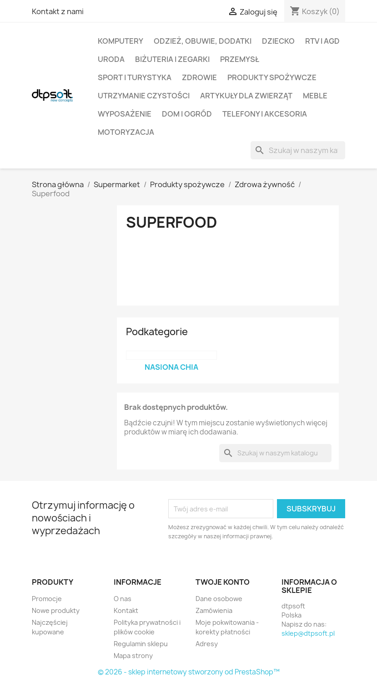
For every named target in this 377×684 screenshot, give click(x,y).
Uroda (111, 59)
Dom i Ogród (187, 114)
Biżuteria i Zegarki (172, 59)
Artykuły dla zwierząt (246, 96)
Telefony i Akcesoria (264, 114)
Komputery (120, 41)
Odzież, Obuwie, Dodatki (202, 41)
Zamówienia (214, 610)
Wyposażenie (124, 114)
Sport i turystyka (134, 77)
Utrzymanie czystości (144, 96)
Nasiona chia (171, 367)
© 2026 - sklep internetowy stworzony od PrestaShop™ (189, 672)
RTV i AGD (322, 41)
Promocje (47, 598)
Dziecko (278, 41)
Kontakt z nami (58, 11)
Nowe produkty (56, 610)
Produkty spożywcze (272, 77)
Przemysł (239, 59)
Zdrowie (199, 77)
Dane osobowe (219, 598)
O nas (122, 598)
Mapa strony (133, 655)
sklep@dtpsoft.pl (308, 633)
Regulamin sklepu (141, 643)
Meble (315, 96)
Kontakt (126, 610)
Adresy (207, 643)
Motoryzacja (126, 132)
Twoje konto (223, 582)
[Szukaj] (298, 150)
